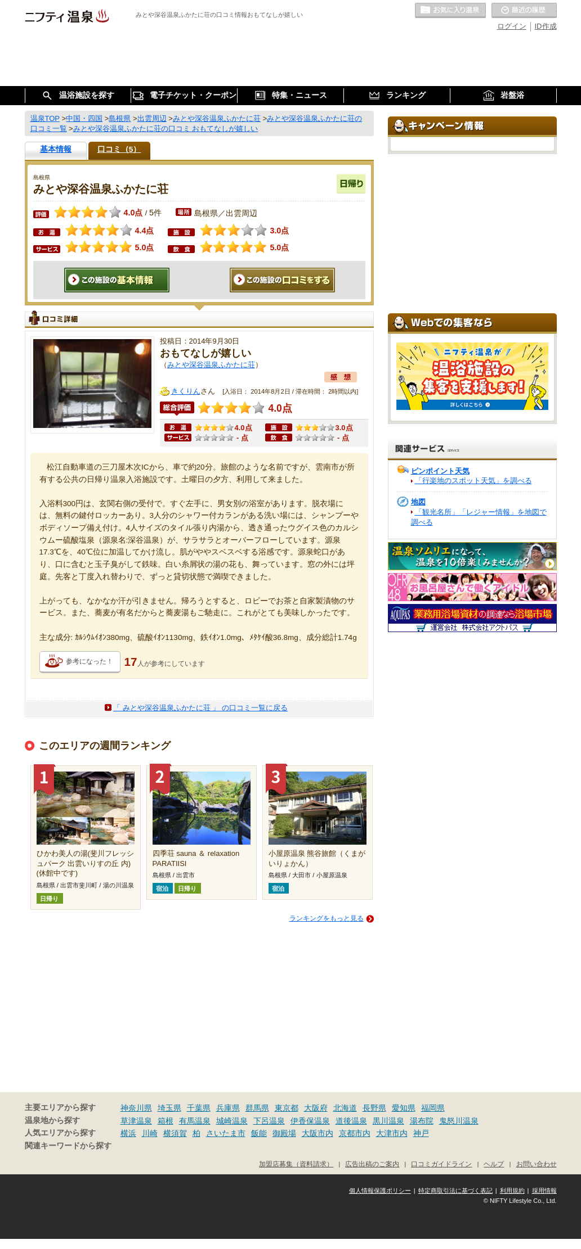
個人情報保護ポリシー (380, 1190)
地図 (418, 502)
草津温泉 (136, 1120)
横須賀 (175, 1133)
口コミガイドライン (441, 1163)
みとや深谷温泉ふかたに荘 (211, 364)
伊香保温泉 (310, 1120)
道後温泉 (351, 1120)
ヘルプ (494, 1163)
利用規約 (512, 1190)
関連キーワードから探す (68, 1146)
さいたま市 (225, 1133)
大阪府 (316, 1107)
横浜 (128, 1133)
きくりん (185, 391)
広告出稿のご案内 (372, 1163)
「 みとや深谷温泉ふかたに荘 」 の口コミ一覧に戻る (200, 708)
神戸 (421, 1133)
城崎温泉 (232, 1120)
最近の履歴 (524, 11)
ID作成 (546, 26)
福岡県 (433, 1107)
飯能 (259, 1133)
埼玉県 (169, 1107)
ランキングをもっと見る (326, 918)
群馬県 (257, 1107)
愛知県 (403, 1107)
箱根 (165, 1120)
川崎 (150, 1133)
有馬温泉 (195, 1120)
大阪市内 (317, 1133)
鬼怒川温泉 (459, 1120)
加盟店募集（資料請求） (296, 1163)
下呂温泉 (269, 1120)
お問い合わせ (536, 1163)
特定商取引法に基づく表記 (455, 1190)
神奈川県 (136, 1107)
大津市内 (392, 1133)
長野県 (374, 1107)
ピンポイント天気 (440, 471)
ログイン (511, 26)
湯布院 (421, 1120)
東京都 (286, 1107)
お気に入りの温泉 (450, 11)
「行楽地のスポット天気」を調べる (473, 480)
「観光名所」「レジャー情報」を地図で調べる (479, 517)
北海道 (345, 1107)
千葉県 (199, 1107)
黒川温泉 (388, 1120)
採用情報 (544, 1190)
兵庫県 (228, 1107)
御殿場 (284, 1133)
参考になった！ (89, 661)
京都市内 (354, 1133)
